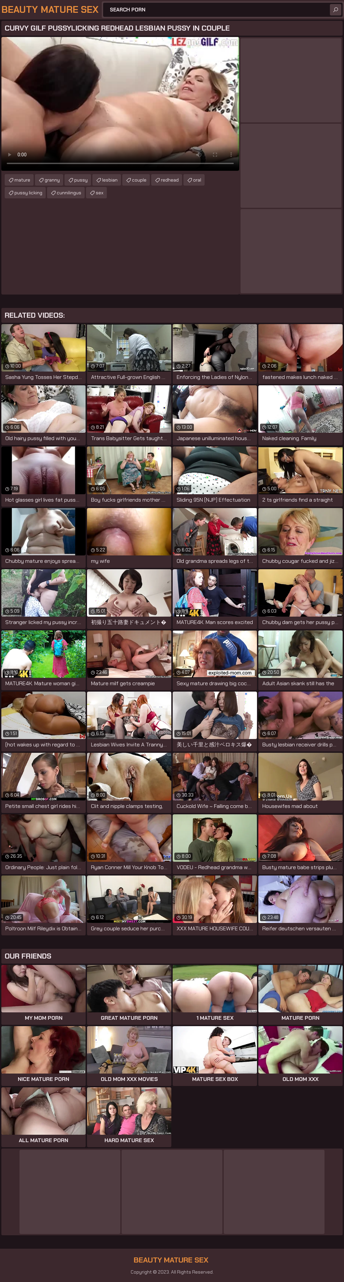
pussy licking (28, 193)
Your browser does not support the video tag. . (120, 104)
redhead (170, 180)
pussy (81, 180)
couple (139, 180)
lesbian (110, 180)
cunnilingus (69, 193)
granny (52, 180)
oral (197, 180)
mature (22, 180)
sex (99, 193)
